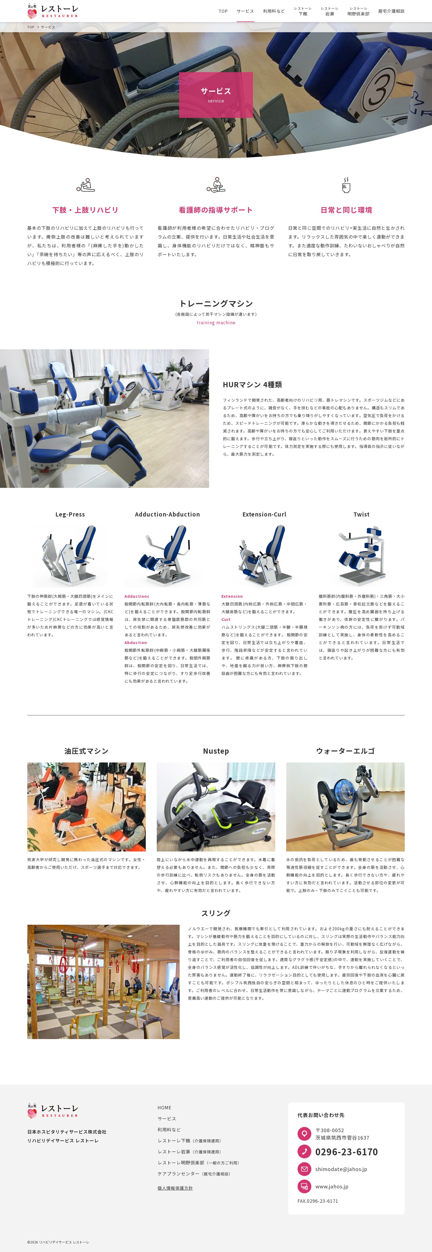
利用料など (274, 11)
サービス (245, 11)
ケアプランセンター (195, 1173)
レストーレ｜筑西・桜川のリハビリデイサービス (52, 11)
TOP (223, 11)
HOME (164, 1107)
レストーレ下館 (190, 1140)
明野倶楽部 (358, 11)
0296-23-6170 (346, 1151)
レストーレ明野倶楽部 (200, 1162)
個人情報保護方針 (175, 1188)
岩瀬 (330, 11)
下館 (303, 11)
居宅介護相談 (391, 11)
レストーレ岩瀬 (190, 1151)
